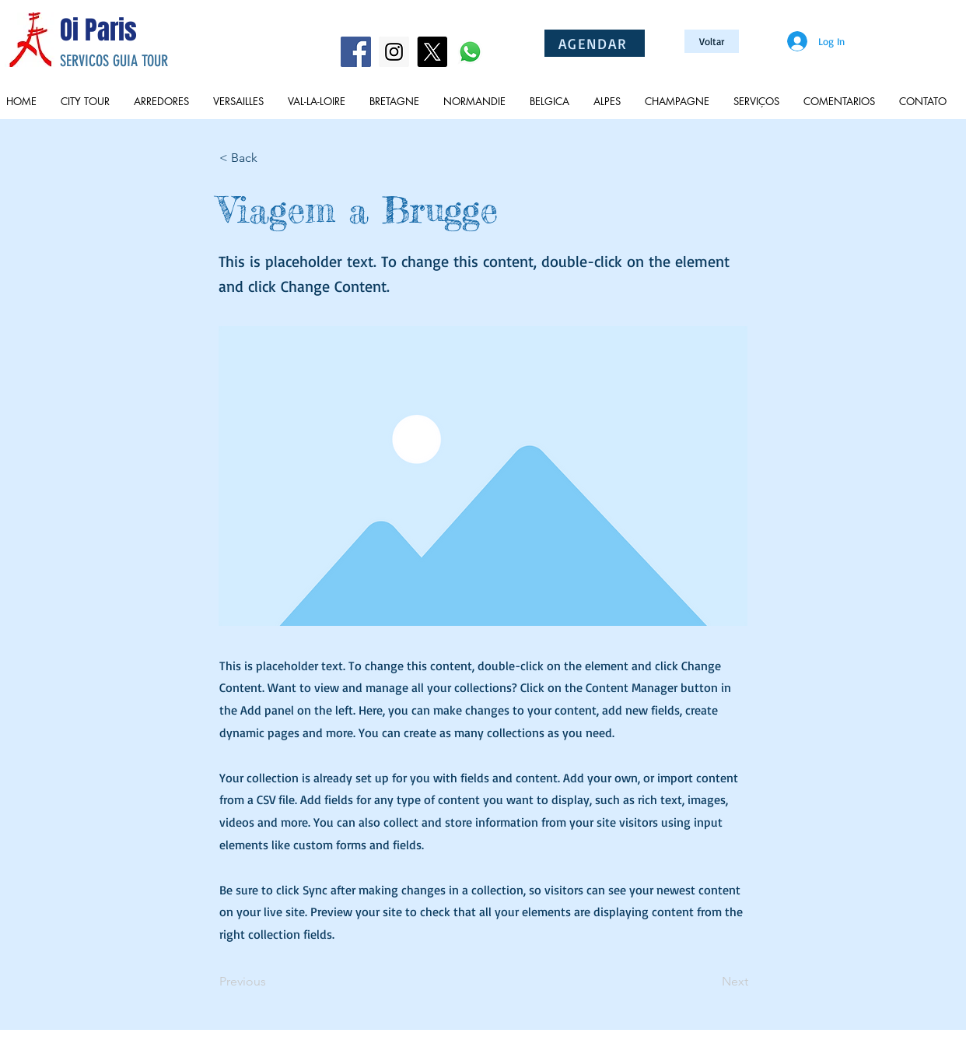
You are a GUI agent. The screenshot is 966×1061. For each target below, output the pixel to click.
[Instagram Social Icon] (394, 52)
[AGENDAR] (594, 43)
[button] (270, 158)
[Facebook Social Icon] (356, 52)
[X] (432, 52)
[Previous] (270, 981)
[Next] (709, 981)
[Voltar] (711, 41)
